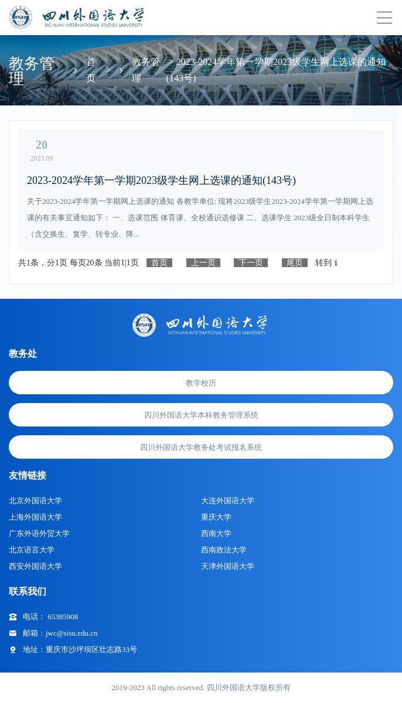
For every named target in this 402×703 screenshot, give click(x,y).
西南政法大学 (224, 549)
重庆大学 (216, 517)
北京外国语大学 (35, 500)
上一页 (203, 262)
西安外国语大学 (35, 566)
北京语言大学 (31, 549)
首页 (159, 262)
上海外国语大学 (35, 517)
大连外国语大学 (227, 500)
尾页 (295, 262)
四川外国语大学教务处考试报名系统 (201, 447)
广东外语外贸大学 (39, 533)
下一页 (251, 262)
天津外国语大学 (227, 566)
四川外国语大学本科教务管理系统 (201, 415)
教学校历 (201, 382)
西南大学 (216, 533)
